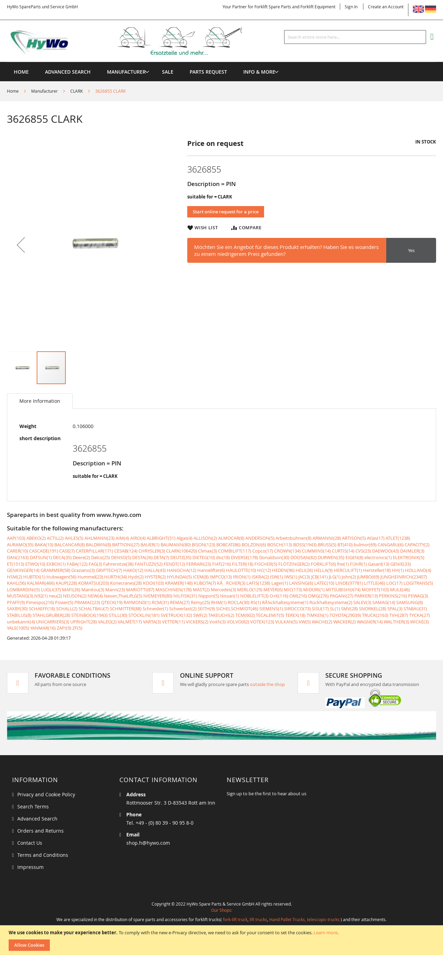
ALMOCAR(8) (231, 538)
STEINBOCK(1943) (89, 615)
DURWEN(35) (331, 557)
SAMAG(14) (383, 602)
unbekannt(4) (21, 622)
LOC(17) (394, 583)
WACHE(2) (322, 622)
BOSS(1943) (305, 544)
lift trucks (258, 919)
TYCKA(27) (419, 615)
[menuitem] (126, 72)
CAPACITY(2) (417, 544)
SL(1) (335, 608)
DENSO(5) (121, 557)
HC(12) (264, 570)
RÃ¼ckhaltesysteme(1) (285, 602)
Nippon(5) (208, 596)
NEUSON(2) (75, 596)
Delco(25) (100, 557)
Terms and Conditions (42, 855)
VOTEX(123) (262, 622)
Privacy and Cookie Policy (46, 794)
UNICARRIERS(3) (52, 622)
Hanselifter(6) (211, 570)
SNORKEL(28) (372, 608)
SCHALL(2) (67, 608)
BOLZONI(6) (254, 544)
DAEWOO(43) (385, 551)
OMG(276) (318, 596)
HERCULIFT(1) (348, 570)
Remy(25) (200, 602)
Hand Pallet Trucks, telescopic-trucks (304, 919)
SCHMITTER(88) (126, 608)
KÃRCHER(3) (231, 583)
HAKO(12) (133, 570)
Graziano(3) (83, 570)
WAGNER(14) (370, 622)
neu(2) (55, 596)
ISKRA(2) (260, 577)
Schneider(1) (155, 608)
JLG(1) (335, 577)
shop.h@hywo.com (148, 843)
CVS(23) (363, 551)
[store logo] (135, 41)
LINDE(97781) (349, 583)
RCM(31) (160, 602)
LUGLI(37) (51, 589)
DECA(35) (62, 557)
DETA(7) (161, 557)
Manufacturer (44, 91)
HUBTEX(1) (34, 577)
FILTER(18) (242, 564)
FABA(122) (77, 564)
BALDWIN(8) (98, 544)
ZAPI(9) (64, 628)
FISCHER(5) (265, 564)
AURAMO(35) (20, 544)
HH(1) (398, 570)
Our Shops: (221, 910)
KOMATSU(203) (93, 583)
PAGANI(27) (341, 596)
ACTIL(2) (55, 538)
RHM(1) (219, 602)
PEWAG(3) (418, 596)
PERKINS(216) (393, 596)
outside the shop (267, 684)
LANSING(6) (301, 583)
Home (13, 91)
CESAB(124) (125, 551)
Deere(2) (81, 557)
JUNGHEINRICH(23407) (403, 577)
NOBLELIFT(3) (254, 596)
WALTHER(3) (396, 622)
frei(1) (343, 564)
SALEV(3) (362, 602)
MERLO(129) (249, 589)
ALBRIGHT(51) (161, 538)
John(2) (349, 577)
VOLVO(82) (238, 622)
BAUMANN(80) (176, 544)
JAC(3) (304, 577)
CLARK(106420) (181, 551)
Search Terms (33, 806)
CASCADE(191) (43, 551)
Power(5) (64, 602)
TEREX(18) (295, 615)
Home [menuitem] (21, 71)
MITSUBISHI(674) (343, 589)
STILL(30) (118, 615)
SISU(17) (320, 608)
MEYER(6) (273, 589)
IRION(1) (242, 577)
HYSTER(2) (155, 577)
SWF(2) (200, 615)
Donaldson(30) (274, 557)
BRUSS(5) (327, 544)
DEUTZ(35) (180, 557)
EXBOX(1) (56, 564)
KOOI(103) (153, 583)
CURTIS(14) (343, 551)
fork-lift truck (235, 919)
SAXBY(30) (17, 608)
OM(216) (298, 596)
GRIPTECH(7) (109, 570)
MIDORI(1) (314, 589)
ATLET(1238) (398, 538)
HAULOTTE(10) (241, 570)
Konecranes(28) (126, 583)
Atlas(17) (376, 538)
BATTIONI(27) (125, 544)
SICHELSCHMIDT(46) (237, 608)
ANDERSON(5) (259, 538)
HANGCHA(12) (181, 570)
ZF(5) (77, 628)
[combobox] (355, 37)
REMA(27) (180, 602)
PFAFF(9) (16, 602)
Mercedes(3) (223, 589)
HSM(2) (14, 577)
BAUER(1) (150, 544)
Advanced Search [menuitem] (68, 71)
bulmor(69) (365, 544)
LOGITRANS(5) (418, 583)
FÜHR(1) (358, 564)
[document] (222, 940)
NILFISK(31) (185, 596)
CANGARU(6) (391, 544)
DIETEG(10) (203, 557)
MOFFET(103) (375, 589)
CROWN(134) (287, 551)
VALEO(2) (107, 622)
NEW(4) (95, 596)
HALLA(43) (155, 570)
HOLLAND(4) (418, 570)
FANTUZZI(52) (149, 564)
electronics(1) (378, 557)
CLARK (76, 91)
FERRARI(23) (198, 564)
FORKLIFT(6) (323, 564)
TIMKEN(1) (317, 615)
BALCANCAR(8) (69, 544)
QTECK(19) (112, 602)
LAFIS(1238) (258, 583)
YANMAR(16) (43, 628)
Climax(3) (207, 551)
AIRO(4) (138, 538)
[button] (21, 245)
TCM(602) (245, 615)
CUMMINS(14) (316, 551)
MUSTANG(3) (20, 596)
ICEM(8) (201, 577)
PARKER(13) (366, 596)
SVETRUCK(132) (176, 615)
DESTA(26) (142, 557)
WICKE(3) (419, 622)
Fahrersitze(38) (118, 564)
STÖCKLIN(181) (144, 615)
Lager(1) (279, 583)
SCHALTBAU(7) (94, 608)
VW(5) (305, 622)
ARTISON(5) (354, 538)
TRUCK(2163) (375, 615)
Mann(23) (115, 589)
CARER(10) (17, 551)
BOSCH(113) (279, 544)
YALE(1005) (18, 628)
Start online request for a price (226, 211)
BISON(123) (203, 544)
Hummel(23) (90, 577)
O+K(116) (279, 596)
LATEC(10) (324, 583)
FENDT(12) (174, 564)
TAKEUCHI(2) (221, 615)
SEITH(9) (206, 608)
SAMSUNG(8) (409, 602)
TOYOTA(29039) (345, 615)
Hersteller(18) (377, 570)
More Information (39, 401)
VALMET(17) (130, 622)
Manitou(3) (92, 589)
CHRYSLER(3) (151, 551)
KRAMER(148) (179, 583)
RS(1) (256, 602)
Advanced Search (37, 818)
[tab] (40, 401)
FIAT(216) (221, 564)
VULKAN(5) (286, 622)
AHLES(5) (74, 538)
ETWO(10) (35, 564)
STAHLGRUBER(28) (51, 615)
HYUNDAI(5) (179, 577)
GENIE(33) (400, 564)
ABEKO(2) (36, 538)
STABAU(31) (415, 608)
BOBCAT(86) (228, 544)
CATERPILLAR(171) (94, 551)
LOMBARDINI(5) (23, 589)
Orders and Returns (40, 830)
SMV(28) (349, 608)
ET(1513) (15, 564)
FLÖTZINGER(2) (294, 564)
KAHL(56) (16, 583)
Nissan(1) (229, 596)
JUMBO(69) (368, 577)
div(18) (223, 557)
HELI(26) (304, 570)
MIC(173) (293, 589)
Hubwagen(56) (61, 577)
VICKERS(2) (197, 622)
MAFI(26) (71, 589)
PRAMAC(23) (87, 602)
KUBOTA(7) (205, 583)
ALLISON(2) (205, 538)
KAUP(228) (66, 583)
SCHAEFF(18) (42, 608)
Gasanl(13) (378, 564)
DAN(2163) (18, 557)
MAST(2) (201, 589)
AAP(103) (16, 538)
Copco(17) (262, 551)
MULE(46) (400, 589)
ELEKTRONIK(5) (408, 557)
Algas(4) (184, 538)
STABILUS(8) (19, 615)
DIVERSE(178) (244, 557)
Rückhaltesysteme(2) (330, 602)
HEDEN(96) (283, 570)
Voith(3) (217, 622)
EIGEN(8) (354, 557)
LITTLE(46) (374, 583)
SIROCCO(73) (297, 608)
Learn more (325, 932)
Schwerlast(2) (183, 608)
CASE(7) (67, 551)
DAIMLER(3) (412, 551)
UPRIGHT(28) (83, 622)
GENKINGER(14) (23, 570)
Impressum (30, 867)
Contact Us (29, 843)
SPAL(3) (395, 608)
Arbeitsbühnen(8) (293, 538)
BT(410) (345, 544)
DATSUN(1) (41, 557)
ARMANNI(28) (327, 538)
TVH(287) (398, 615)
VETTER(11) (173, 622)
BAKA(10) (44, 544)
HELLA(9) (323, 570)
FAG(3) (95, 564)
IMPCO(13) (221, 577)
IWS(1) (290, 577)
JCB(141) (319, 577)
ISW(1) (276, 577)
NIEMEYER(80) (157, 596)
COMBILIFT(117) (234, 551)
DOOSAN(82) (303, 557)
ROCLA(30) (239, 602)
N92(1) (41, 596)
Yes (411, 250)
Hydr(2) (136, 577)
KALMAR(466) (41, 583)
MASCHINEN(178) (173, 589)
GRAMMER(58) (55, 570)
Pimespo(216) (40, 602)
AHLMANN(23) (99, 538)
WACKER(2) (344, 622)
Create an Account (386, 6)
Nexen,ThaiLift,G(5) (123, 596)
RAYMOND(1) (137, 602)
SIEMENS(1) (271, 608)
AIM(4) (122, 538)
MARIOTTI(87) (140, 589)
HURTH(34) (115, 577)
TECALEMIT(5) (270, 615)
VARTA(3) (152, 622)
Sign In (351, 6)
